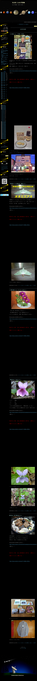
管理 (34, 285)
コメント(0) (24, 285)
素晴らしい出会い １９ (30, 285)
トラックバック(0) (20, 285)
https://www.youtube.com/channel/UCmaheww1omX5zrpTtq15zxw (23, 70)
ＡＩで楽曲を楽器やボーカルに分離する (23, 24)
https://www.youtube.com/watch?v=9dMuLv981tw (20, 87)
